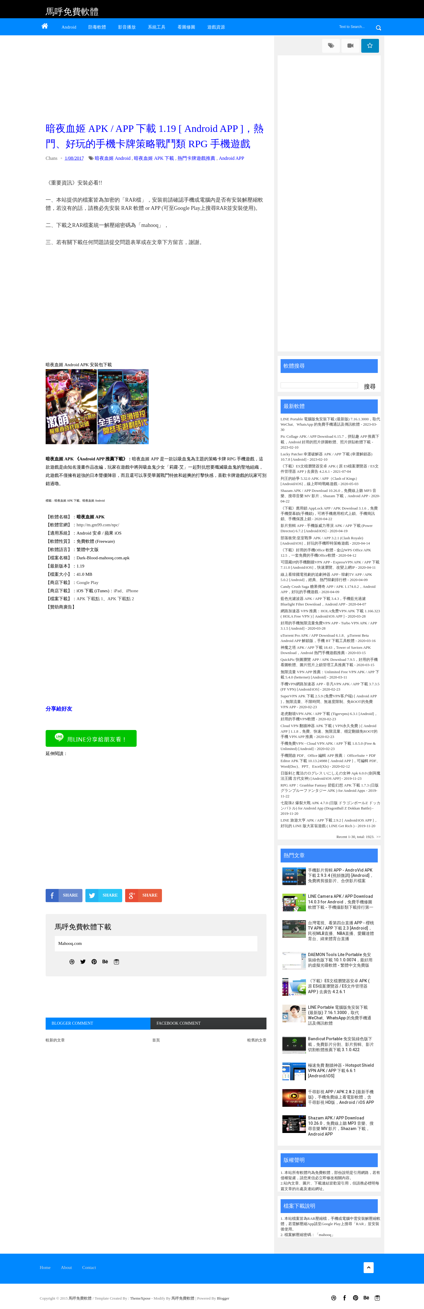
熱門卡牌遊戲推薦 (196, 158)
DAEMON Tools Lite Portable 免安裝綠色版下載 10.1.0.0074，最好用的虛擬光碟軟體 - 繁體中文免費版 (340, 960)
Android (69, 27)
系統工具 (156, 27)
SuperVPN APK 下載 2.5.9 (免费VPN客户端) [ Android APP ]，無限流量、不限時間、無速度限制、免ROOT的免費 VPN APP (329, 701)
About (66, 1267)
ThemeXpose (141, 1298)
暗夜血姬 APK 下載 (154, 158)
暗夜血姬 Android (112, 158)
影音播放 (127, 27)
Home (45, 1267)
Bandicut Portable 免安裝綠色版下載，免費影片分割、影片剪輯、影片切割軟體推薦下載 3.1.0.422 (341, 1044)
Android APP (231, 158)
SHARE (62, 895)
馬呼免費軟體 (72, 11)
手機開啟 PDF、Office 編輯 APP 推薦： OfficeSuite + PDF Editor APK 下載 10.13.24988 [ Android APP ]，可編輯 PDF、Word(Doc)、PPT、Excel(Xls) (330, 760)
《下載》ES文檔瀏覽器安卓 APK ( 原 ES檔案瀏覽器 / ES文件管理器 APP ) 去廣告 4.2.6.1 (339, 986)
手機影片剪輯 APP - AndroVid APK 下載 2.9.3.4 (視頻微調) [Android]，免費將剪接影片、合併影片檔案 (341, 875)
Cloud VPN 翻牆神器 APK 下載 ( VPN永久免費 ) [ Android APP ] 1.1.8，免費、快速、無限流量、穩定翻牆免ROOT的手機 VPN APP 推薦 (329, 731)
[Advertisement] (157, 77)
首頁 (156, 1040)
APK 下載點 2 (120, 598)
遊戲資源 (216, 27)
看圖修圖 (186, 27)
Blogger (223, 1298)
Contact (89, 1267)
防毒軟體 (97, 27)
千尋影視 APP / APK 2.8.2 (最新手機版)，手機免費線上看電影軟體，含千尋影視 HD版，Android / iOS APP (341, 1097)
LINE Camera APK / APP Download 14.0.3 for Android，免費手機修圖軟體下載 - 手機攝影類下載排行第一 (340, 901)
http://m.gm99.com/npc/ (98, 524)
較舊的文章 (256, 1040)
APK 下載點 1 (90, 598)
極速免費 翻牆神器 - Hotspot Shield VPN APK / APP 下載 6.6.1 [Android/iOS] (341, 1070)
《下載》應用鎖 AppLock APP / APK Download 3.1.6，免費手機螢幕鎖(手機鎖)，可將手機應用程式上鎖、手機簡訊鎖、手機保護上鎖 (329, 513)
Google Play (88, 582)
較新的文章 (55, 1040)
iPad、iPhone (126, 590)
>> (378, 836)
